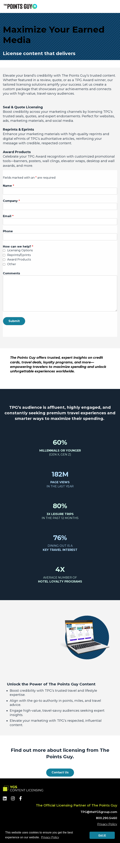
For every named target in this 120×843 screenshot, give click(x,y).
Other (11, 264)
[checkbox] (4, 250)
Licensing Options (20, 250)
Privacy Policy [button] (50, 837)
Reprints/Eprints (19, 255)
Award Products (19, 259)
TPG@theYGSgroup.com (98, 812)
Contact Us (60, 772)
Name (8, 185)
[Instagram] (13, 798)
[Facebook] (20, 798)
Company (11, 201)
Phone (8, 231)
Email (8, 216)
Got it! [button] (102, 835)
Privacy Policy (107, 824)
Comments (11, 273)
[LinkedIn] (5, 798)
